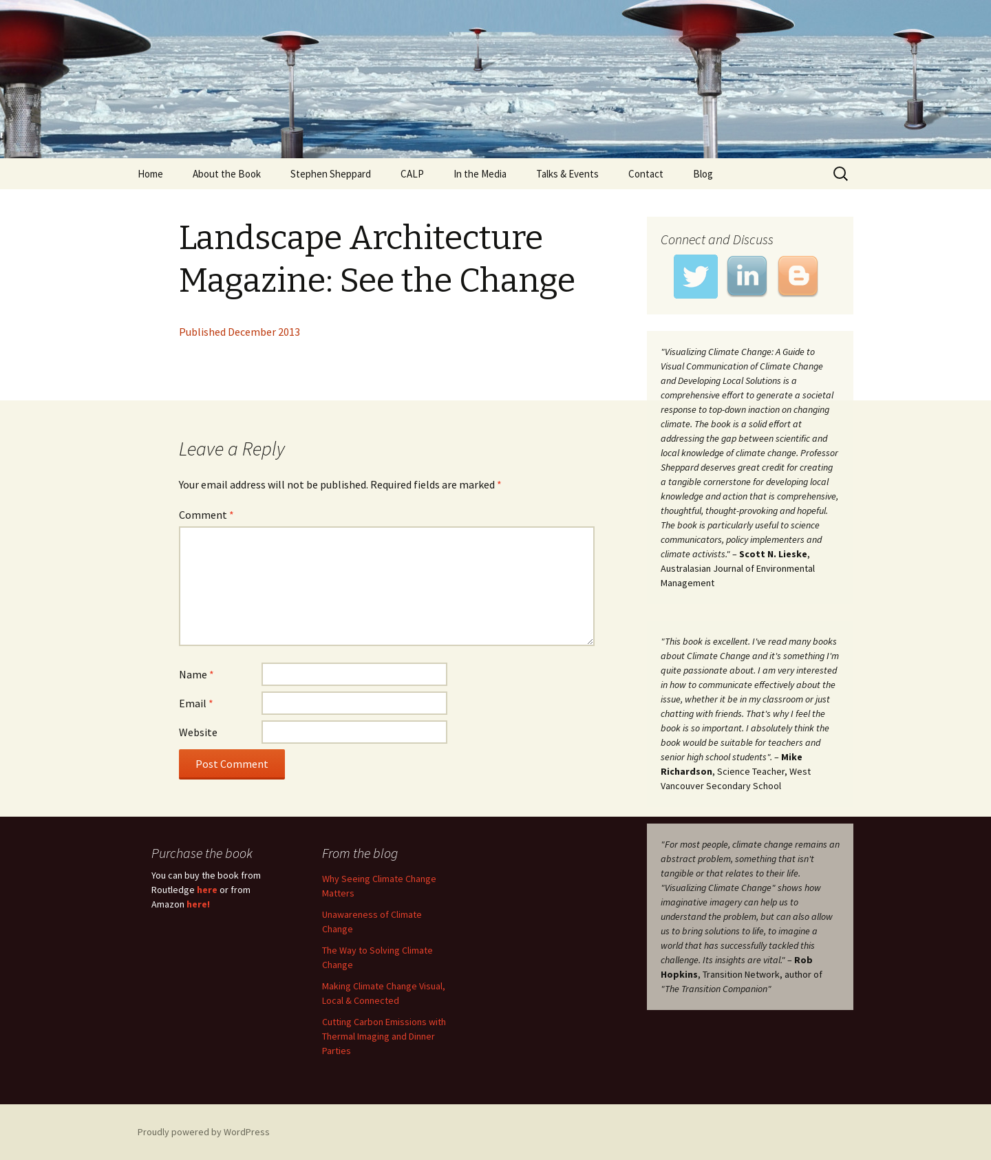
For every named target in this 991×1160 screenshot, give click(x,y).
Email (196, 703)
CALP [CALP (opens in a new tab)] (412, 173)
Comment (206, 515)
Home (150, 173)
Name (196, 674)
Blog (703, 173)
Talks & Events (567, 173)
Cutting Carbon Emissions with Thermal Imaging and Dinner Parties (384, 1036)
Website (198, 732)
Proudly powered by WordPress (204, 1132)
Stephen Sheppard (330, 173)
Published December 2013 (239, 332)
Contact (645, 173)
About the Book (227, 173)
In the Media (480, 173)
